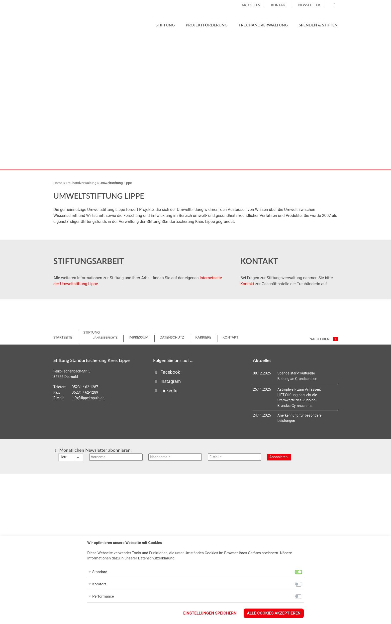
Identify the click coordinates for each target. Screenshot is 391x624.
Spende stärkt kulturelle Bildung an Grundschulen (297, 377)
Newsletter (309, 5)
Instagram (167, 382)
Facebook (166, 372)
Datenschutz (172, 338)
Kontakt (279, 5)
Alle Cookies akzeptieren (273, 613)
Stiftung (165, 24)
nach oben (323, 340)
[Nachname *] (175, 457)
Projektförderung (207, 24)
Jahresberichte (105, 338)
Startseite (62, 338)
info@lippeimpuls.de (88, 399)
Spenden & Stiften (318, 24)
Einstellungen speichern (210, 613)
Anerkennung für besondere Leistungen (300, 419)
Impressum (138, 338)
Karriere (203, 338)
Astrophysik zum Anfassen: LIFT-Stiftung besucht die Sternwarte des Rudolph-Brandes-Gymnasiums (299, 398)
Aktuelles (251, 5)
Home (58, 183)
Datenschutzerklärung (156, 558)
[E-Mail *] (234, 457)
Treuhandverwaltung (263, 24)
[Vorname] (116, 457)
